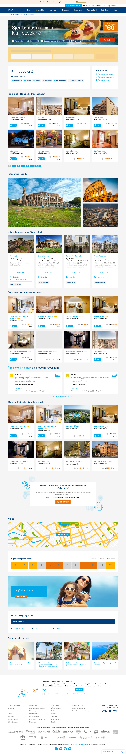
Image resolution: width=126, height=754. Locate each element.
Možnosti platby (34, 716)
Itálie (24, 14)
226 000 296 (110, 711)
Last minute (11, 711)
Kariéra (53, 711)
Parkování (11, 716)
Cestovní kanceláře (14, 705)
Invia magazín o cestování (37, 719)
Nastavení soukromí (78, 708)
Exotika (10, 714)
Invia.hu (75, 744)
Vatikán (58, 629)
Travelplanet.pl (83, 744)
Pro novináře (55, 705)
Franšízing (54, 716)
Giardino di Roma (19, 629)
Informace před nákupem (37, 708)
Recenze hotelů (92, 10)
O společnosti (55, 719)
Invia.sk (69, 744)
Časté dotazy (33, 705)
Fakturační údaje (34, 714)
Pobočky (53, 714)
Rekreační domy (13, 722)
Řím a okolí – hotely (19, 367)
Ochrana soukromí (77, 705)
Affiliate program (56, 708)
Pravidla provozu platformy (80, 711)
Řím (36, 629)
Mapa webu (32, 722)
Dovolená (17, 14)
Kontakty (53, 722)
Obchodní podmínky (35, 711)
